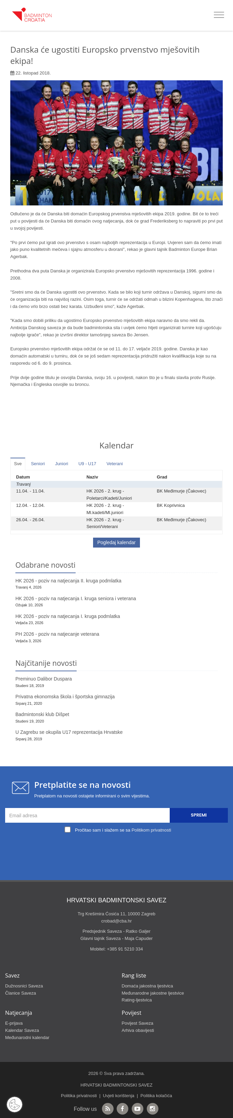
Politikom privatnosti (151, 830)
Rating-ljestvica (137, 999)
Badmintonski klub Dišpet (42, 714)
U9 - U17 (87, 463)
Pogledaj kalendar (116, 542)
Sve (18, 463)
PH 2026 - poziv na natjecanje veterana (57, 634)
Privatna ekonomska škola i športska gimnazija (65, 696)
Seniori (37, 463)
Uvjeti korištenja (118, 1095)
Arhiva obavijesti (138, 1030)
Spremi (199, 815)
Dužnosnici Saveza (24, 985)
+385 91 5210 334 (125, 949)
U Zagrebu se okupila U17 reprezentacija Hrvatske (69, 732)
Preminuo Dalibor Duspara (43, 679)
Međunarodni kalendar (27, 1037)
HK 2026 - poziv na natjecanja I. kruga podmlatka (67, 616)
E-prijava (14, 1023)
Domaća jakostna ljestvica (147, 985)
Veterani (114, 463)
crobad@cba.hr (116, 921)
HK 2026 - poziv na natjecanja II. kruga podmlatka (68, 580)
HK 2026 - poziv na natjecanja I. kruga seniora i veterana (75, 598)
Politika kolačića (156, 1095)
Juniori (61, 463)
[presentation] (118, 850)
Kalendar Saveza (22, 1030)
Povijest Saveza (138, 1023)
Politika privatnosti (79, 1095)
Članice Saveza (20, 993)
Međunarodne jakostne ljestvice (153, 993)
